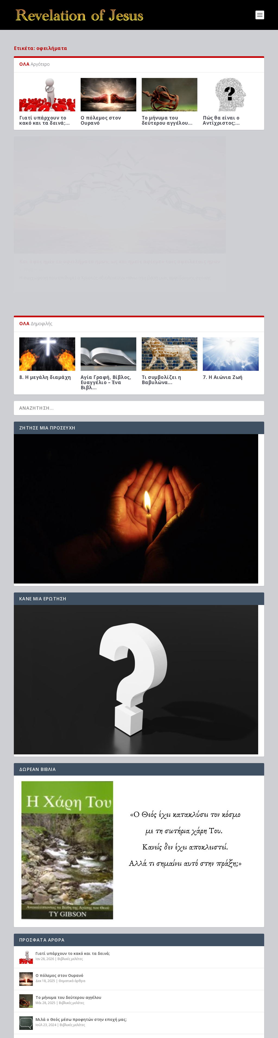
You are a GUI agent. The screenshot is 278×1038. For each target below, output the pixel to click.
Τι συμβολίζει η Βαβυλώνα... (161, 338)
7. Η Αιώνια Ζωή (223, 335)
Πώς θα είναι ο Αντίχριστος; (63, 999)
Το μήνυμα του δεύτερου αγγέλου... (167, 116)
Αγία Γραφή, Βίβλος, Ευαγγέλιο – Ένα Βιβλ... (106, 340)
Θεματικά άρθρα (72, 939)
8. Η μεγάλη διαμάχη (45, 335)
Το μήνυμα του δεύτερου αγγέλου (68, 955)
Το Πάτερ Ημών (31, 227)
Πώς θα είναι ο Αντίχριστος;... (221, 116)
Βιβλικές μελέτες (70, 917)
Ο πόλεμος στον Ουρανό (101, 116)
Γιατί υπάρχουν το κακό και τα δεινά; (73, 911)
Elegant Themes (61, 1031)
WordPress (112, 1031)
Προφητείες (68, 1005)
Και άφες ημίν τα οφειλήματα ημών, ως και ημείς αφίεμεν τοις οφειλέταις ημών (73, 216)
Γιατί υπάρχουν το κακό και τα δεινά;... (44, 116)
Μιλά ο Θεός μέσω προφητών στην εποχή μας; (81, 977)
